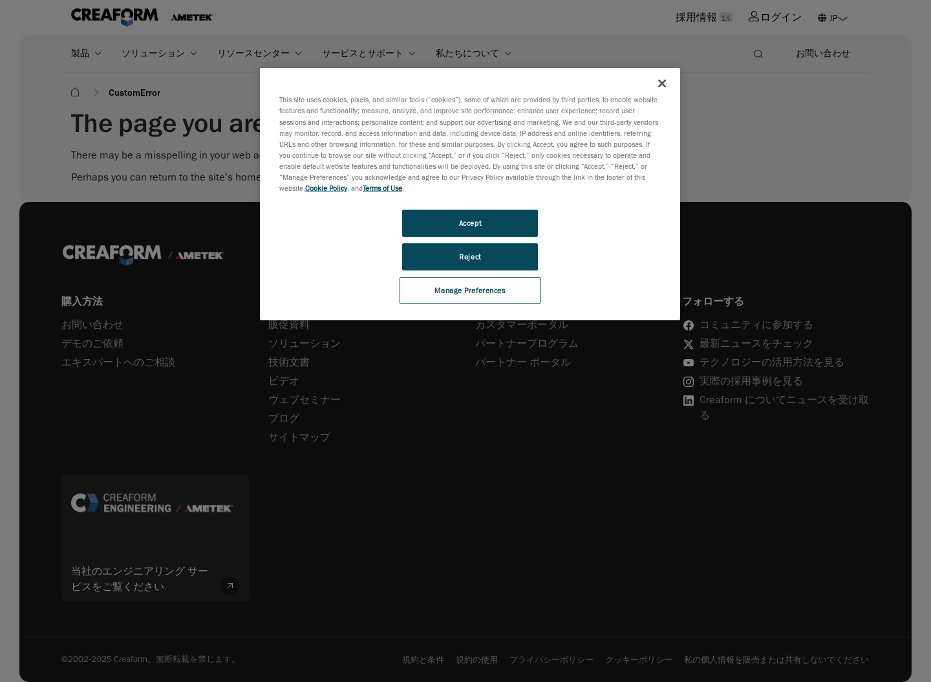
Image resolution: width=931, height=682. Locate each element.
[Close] (662, 83)
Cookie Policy (326, 188)
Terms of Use (382, 188)
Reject (469, 256)
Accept (470, 223)
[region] (470, 194)
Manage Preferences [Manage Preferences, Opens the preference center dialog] (469, 290)
